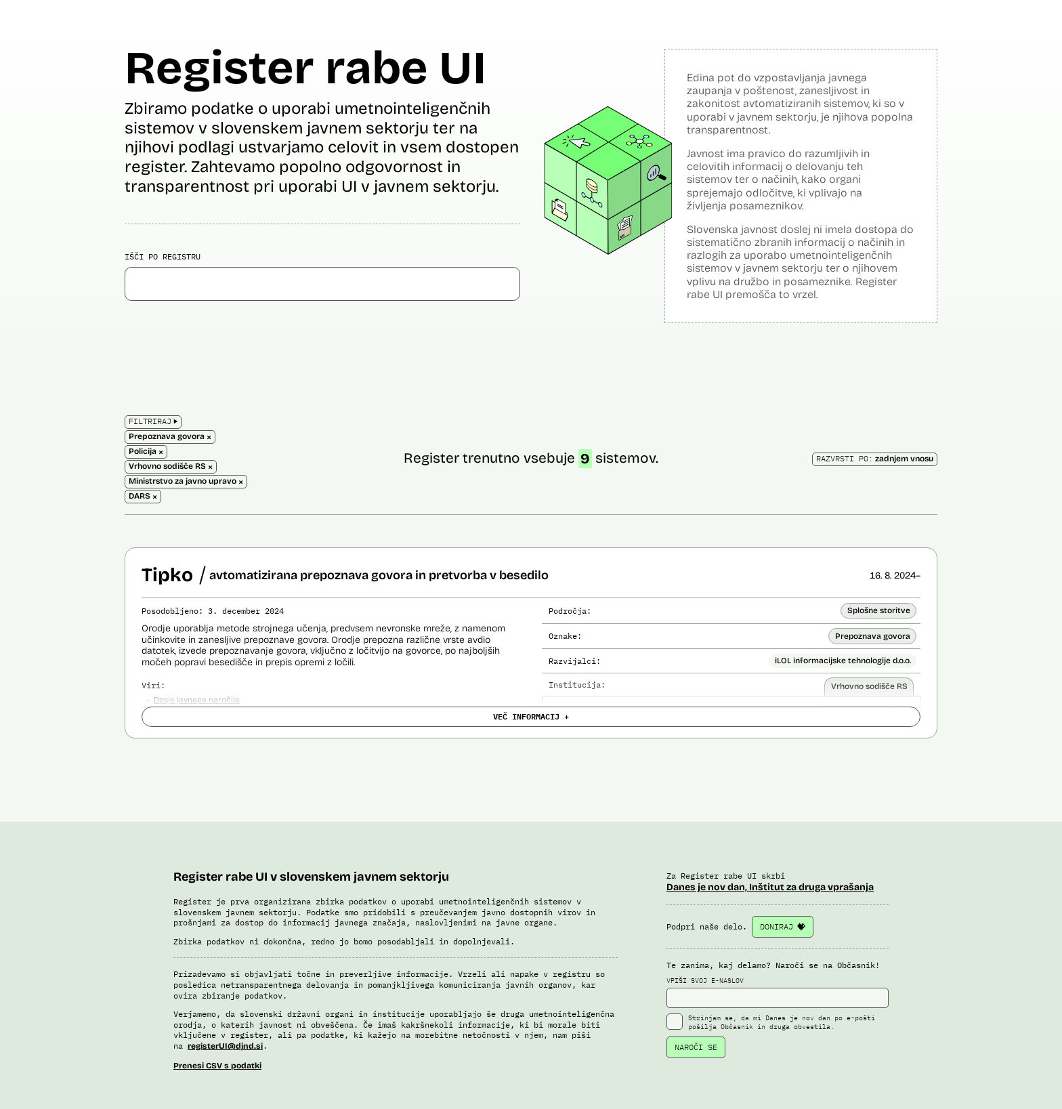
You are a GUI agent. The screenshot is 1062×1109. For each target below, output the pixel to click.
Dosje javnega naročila (197, 700)
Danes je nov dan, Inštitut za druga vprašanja (770, 887)
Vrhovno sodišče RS (869, 686)
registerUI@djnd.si (225, 1046)
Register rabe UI (305, 68)
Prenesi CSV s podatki (217, 1065)
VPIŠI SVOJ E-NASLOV (777, 992)
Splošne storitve (878, 610)
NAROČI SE (696, 1047)
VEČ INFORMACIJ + (531, 716)
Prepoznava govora (872, 636)
